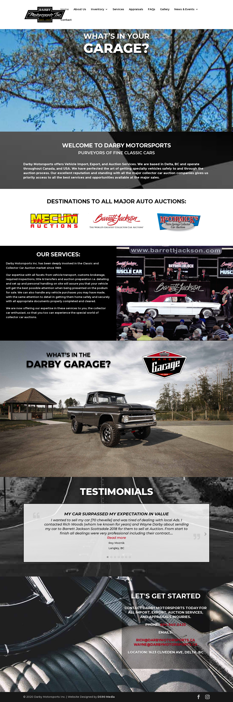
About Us (80, 9)
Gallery (164, 9)
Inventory (97, 9)
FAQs (151, 9)
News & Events (184, 9)
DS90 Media (106, 696)
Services (118, 9)
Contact (66, 20)
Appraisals (136, 9)
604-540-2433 (173, 625)
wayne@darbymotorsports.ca (165, 644)
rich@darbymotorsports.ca (165, 640)
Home (65, 9)
